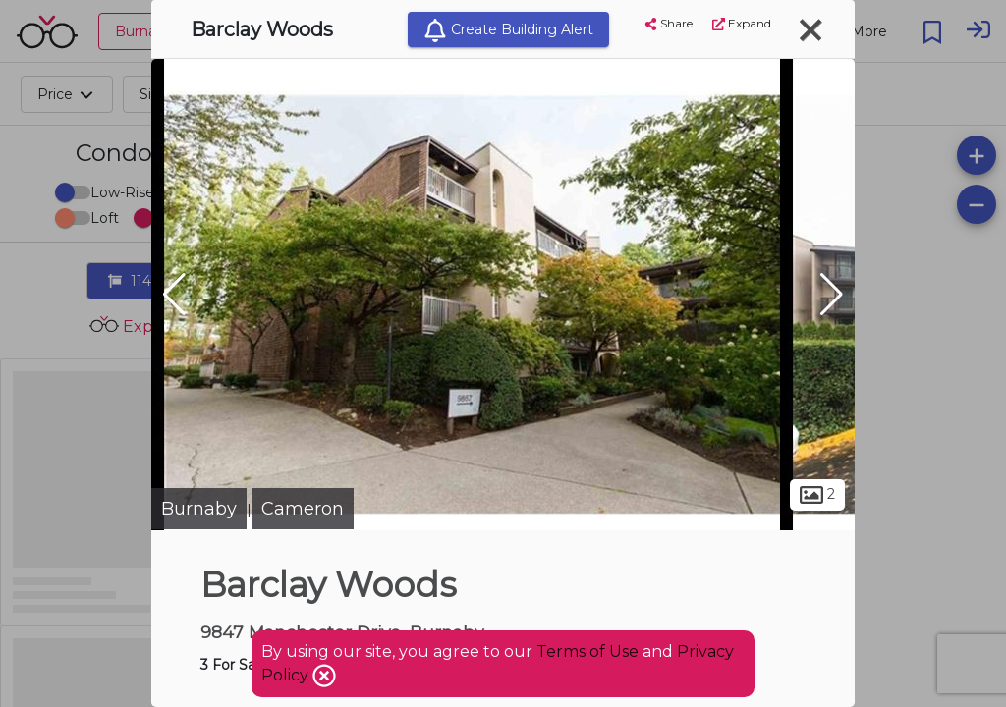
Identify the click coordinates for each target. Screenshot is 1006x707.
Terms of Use (587, 651)
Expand (741, 23)
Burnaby (199, 508)
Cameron (302, 508)
